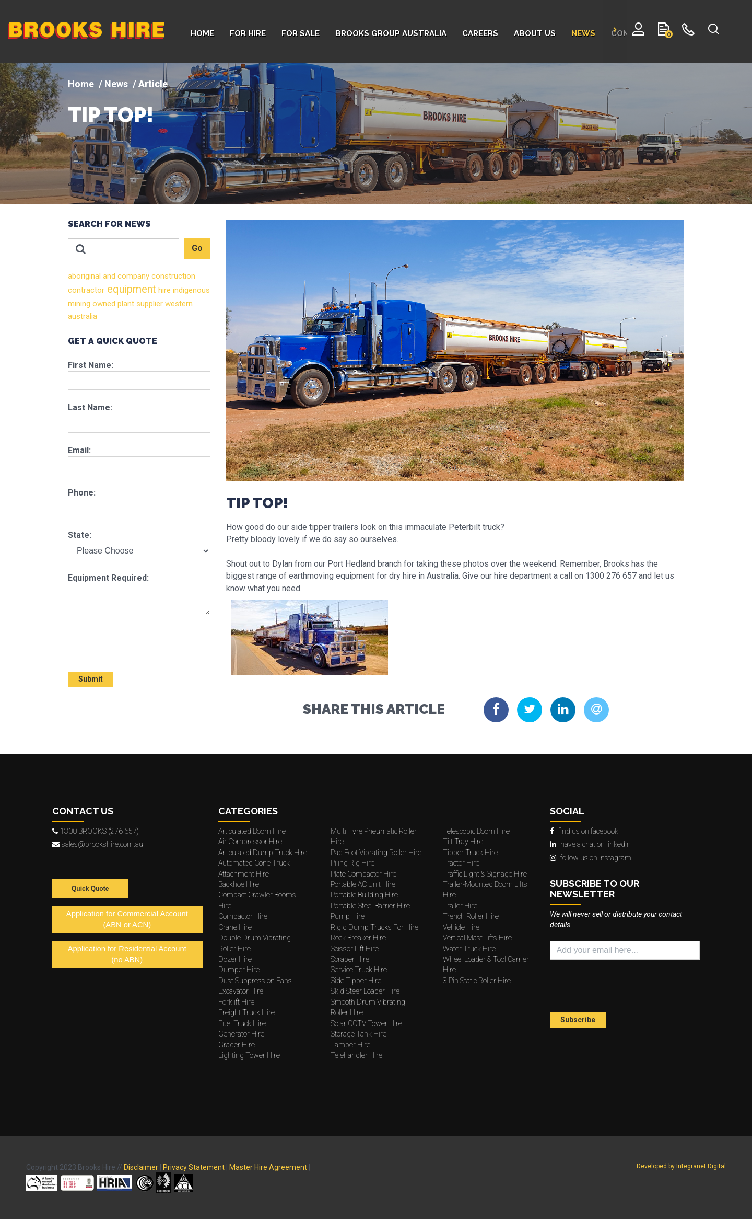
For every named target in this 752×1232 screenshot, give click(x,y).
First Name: (90, 365)
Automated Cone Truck (254, 863)
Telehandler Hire (356, 1055)
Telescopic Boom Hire (476, 831)
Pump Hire (348, 916)
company (132, 276)
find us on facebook (584, 831)
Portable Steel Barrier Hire (370, 906)
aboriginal (84, 276)
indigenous (190, 290)
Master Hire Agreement (268, 1167)
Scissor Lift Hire (355, 949)
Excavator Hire (240, 991)
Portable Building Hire (364, 895)
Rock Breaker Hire (358, 938)
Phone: (82, 493)
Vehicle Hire (461, 927)
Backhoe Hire (238, 884)
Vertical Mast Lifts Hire (477, 938)
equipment (130, 289)
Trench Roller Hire (471, 916)
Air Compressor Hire (250, 841)
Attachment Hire (243, 874)
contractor (86, 290)
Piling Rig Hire (352, 863)
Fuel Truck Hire (242, 1023)
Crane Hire (235, 927)
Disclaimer (141, 1167)
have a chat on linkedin (590, 844)
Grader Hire (236, 1045)
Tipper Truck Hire (470, 852)
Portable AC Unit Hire (363, 884)
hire (163, 290)
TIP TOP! (111, 114)
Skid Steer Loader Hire (365, 991)
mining (79, 303)
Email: (79, 450)
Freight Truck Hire (246, 1012)
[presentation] (129, 638)
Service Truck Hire (359, 969)
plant (124, 303)
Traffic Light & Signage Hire (485, 874)
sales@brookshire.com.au (97, 844)
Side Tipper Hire (356, 980)
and (108, 276)
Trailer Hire (460, 906)
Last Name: (90, 407)
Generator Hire (241, 1034)
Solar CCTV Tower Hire (366, 1023)
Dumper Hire (239, 969)
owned (102, 303)
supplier (148, 303)
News (116, 83)
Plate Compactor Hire (363, 874)
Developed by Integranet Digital (681, 1166)
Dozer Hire (235, 959)
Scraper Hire (350, 959)
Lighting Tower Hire (249, 1055)
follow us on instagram (590, 858)
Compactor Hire (242, 916)
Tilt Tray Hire (463, 841)
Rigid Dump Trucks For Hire (374, 927)
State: (79, 535)
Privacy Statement (194, 1167)
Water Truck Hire (469, 949)
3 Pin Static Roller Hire (477, 980)
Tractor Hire (461, 863)
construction (172, 276)
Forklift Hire (236, 1002)
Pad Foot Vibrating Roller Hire (376, 852)
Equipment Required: (108, 578)
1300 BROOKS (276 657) (95, 831)
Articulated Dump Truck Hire (262, 852)
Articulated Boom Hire (252, 831)
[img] (376, 133)
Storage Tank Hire (358, 1034)
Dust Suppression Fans (255, 980)
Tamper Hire (350, 1045)
